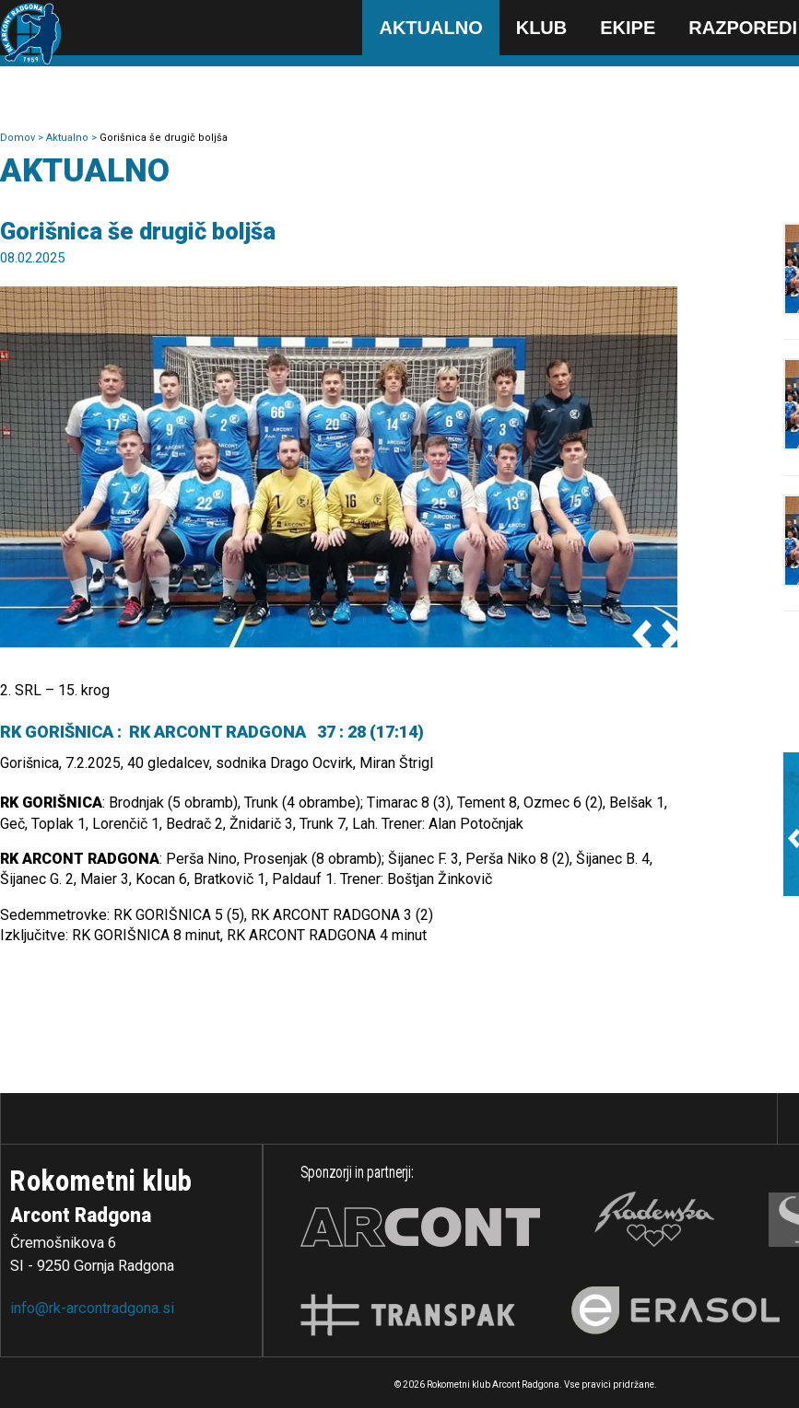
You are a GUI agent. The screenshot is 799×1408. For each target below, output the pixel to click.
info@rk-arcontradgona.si (92, 1308)
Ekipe (627, 27)
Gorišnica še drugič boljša (164, 138)
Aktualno (430, 27)
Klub (542, 27)
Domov (19, 138)
